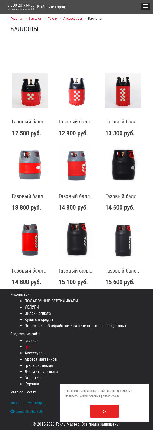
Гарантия (32, 377)
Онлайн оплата (38, 313)
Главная (32, 340)
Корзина (32, 384)
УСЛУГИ (32, 307)
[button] (145, 6)
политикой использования (82, 396)
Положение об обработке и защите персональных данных (76, 325)
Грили (29, 346)
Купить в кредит (39, 319)
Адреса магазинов (41, 359)
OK (104, 411)
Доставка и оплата (41, 371)
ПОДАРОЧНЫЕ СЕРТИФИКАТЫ (51, 300)
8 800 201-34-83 (21, 7)
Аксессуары (35, 353)
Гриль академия (39, 365)
